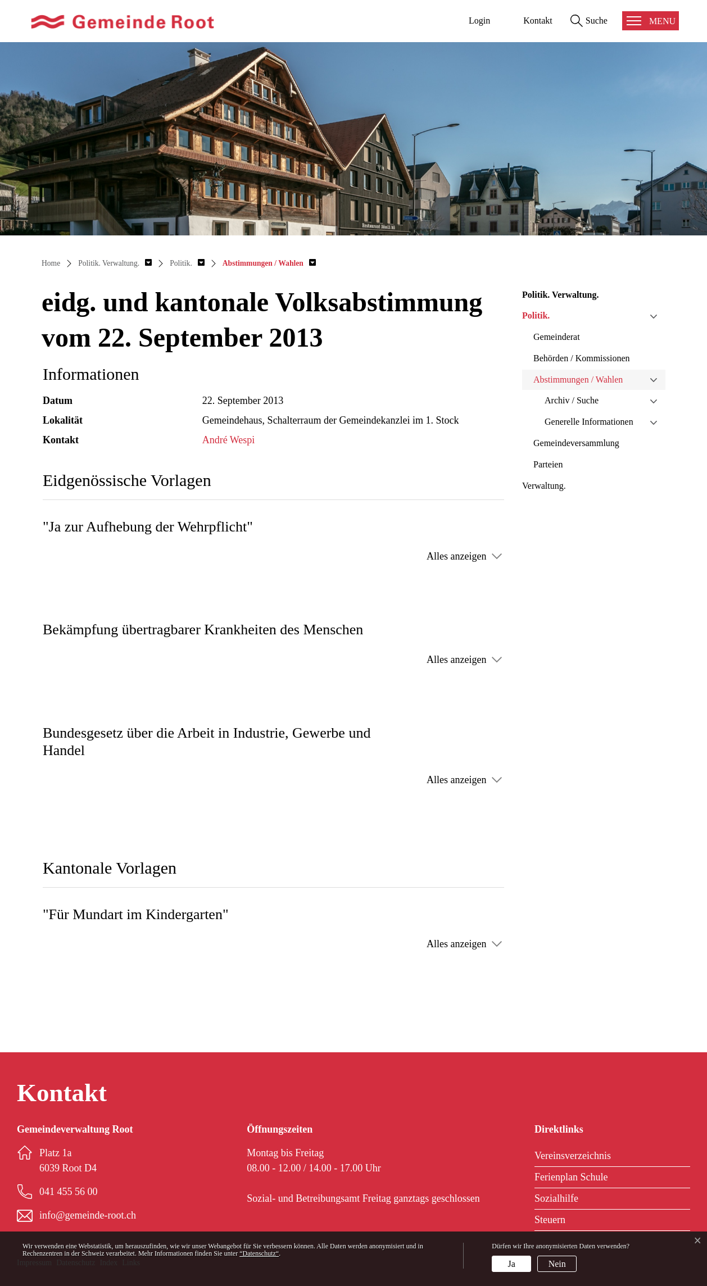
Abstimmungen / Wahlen (578, 379)
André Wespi (228, 440)
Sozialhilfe (556, 1198)
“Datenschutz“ (259, 1253)
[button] (115, 263)
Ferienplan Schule (571, 1177)
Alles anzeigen (456, 556)
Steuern (549, 1219)
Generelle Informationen (589, 421)
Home (51, 263)
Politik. (536, 315)
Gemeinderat (556, 337)
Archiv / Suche (572, 400)
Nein (557, 1264)
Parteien (548, 464)
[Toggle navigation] (650, 21)
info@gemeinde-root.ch (87, 1215)
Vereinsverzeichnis (572, 1155)
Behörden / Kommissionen (581, 358)
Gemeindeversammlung (576, 443)
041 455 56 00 (68, 1191)
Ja (511, 1264)
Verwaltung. (544, 485)
